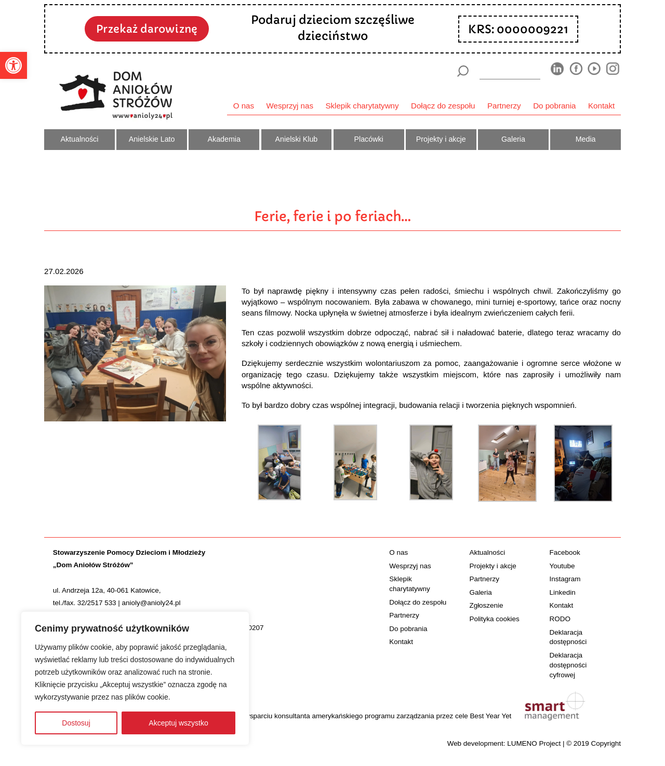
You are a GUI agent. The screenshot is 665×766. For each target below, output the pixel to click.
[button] (13, 65)
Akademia (224, 139)
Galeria (513, 139)
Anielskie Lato (152, 139)
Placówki (368, 139)
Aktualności (79, 139)
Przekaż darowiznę (146, 29)
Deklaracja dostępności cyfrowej (568, 665)
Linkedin (563, 592)
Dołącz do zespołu (443, 105)
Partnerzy (504, 105)
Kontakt (601, 105)
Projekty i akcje (441, 139)
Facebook (565, 552)
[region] (135, 678)
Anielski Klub (296, 139)
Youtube (562, 566)
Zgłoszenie (486, 605)
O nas (243, 105)
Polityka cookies (494, 619)
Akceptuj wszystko (178, 723)
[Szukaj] (462, 71)
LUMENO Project (534, 743)
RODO (560, 619)
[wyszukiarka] (510, 70)
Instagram (565, 579)
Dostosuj (76, 723)
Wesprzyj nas (290, 105)
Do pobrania (554, 105)
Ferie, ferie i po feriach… (332, 216)
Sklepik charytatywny (361, 105)
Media (586, 139)
